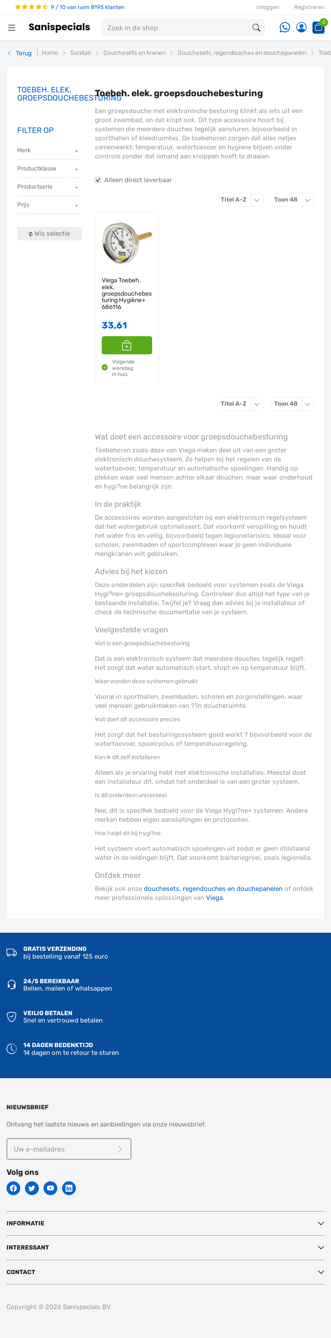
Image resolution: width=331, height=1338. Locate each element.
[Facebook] (13, 1188)
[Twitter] (32, 1188)
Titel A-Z (242, 199)
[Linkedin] (69, 1188)
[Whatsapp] (285, 28)
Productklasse (48, 169)
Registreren (309, 7)
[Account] (301, 28)
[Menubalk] (11, 27)
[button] (127, 345)
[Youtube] (50, 1188)
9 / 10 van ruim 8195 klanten (70, 7)
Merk (48, 151)
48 (294, 199)
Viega (214, 898)
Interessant (27, 1247)
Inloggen (267, 7)
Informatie (25, 1223)
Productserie (48, 187)
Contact (20, 1272)
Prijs (48, 205)
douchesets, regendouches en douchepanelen (213, 889)
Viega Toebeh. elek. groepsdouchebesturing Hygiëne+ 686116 (127, 293)
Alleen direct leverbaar (138, 180)
